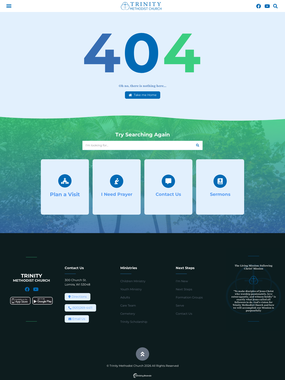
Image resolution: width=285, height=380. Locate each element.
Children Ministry (132, 281)
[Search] (197, 145)
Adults (125, 297)
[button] (9, 6)
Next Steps (184, 289)
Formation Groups (189, 297)
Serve (180, 305)
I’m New (182, 281)
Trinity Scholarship (133, 322)
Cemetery (127, 313)
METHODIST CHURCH (31, 280)
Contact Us (184, 313)
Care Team (128, 305)
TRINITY (31, 276)
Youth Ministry (131, 289)
